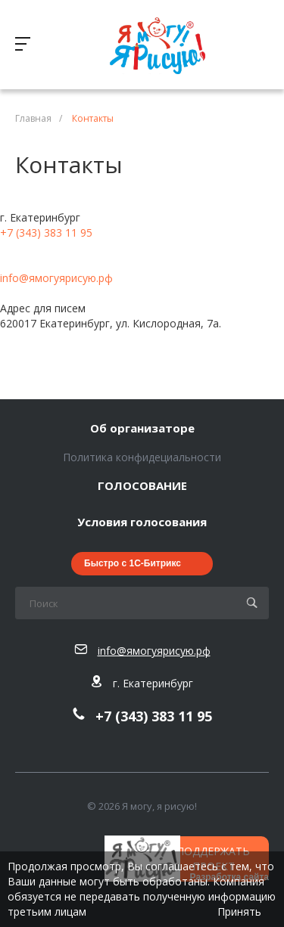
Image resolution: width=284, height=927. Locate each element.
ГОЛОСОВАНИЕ (142, 486)
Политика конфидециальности (142, 457)
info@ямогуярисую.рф (56, 278)
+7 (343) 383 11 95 (46, 232)
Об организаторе (142, 429)
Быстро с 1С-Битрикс (132, 563)
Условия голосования (142, 522)
